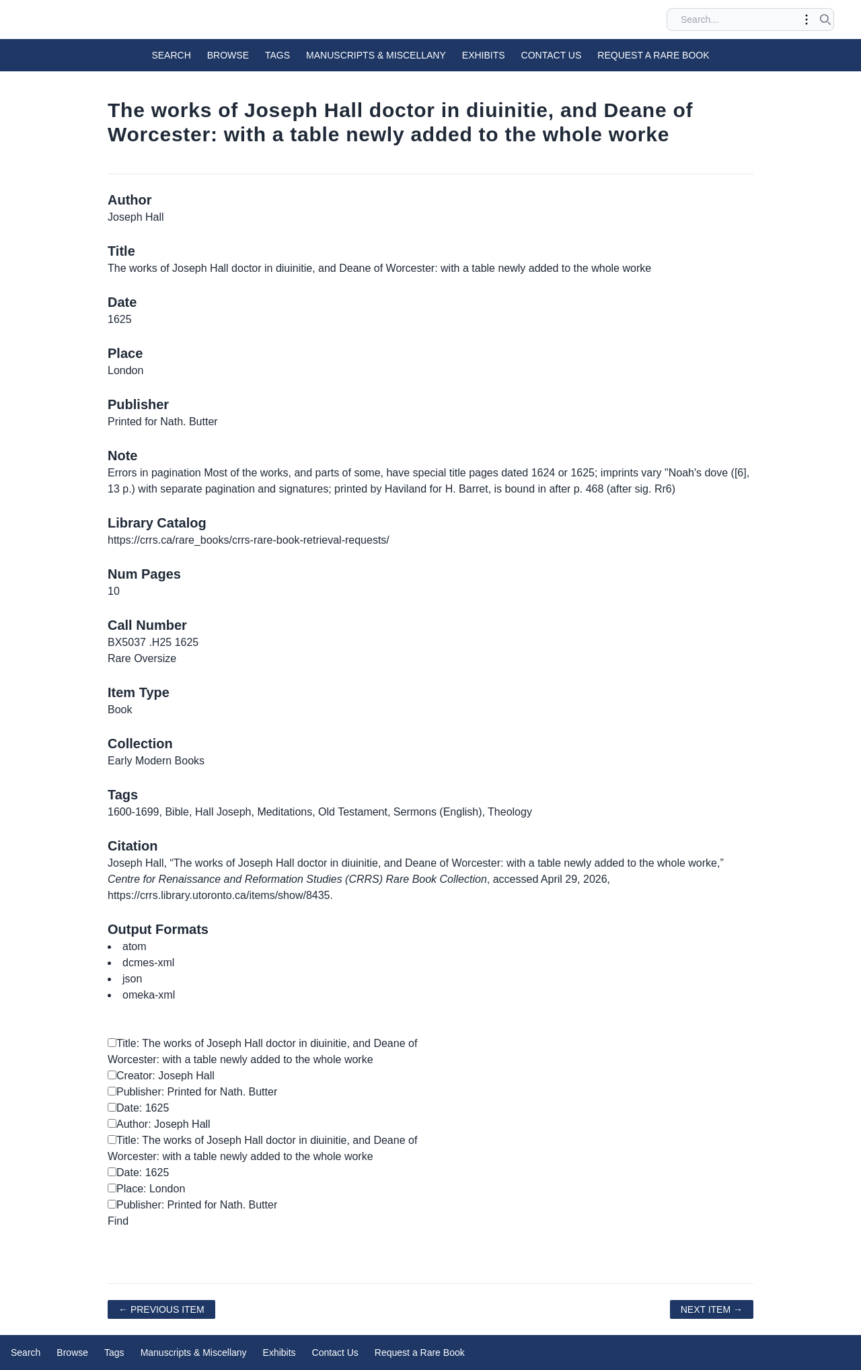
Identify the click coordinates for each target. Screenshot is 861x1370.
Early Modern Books (156, 760)
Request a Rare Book (653, 55)
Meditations (284, 812)
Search (170, 55)
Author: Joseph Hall (159, 1124)
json (132, 978)
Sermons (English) (438, 812)
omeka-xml (148, 995)
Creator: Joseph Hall (161, 1075)
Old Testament (352, 812)
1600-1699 (133, 812)
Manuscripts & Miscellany (376, 55)
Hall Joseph (223, 812)
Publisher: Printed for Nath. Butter (192, 1091)
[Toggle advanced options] (806, 19)
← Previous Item (161, 1309)
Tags (277, 55)
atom (134, 946)
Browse (228, 55)
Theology (510, 812)
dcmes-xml (148, 962)
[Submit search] (825, 19)
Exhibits (483, 55)
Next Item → (712, 1309)
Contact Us (551, 55)
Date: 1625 (138, 1108)
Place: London (146, 1188)
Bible (177, 812)
